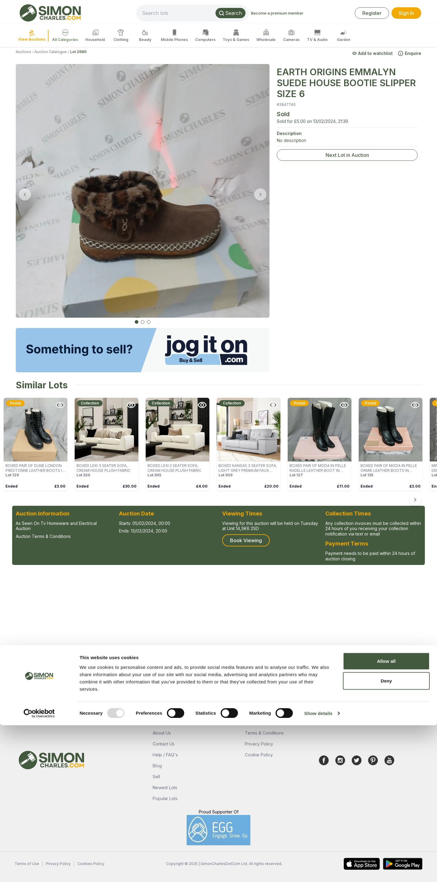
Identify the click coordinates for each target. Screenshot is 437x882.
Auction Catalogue (51, 51)
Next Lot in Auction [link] (347, 155)
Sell (156, 776)
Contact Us (163, 743)
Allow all (386, 817)
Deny (386, 837)
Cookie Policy (259, 754)
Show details (318, 870)
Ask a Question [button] (40, 684)
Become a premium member (297, 13)
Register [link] (371, 13)
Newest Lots (165, 787)
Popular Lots (165, 798)
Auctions (23, 51)
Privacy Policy (259, 743)
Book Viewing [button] (246, 540)
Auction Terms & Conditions (43, 536)
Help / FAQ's (165, 754)
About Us (162, 732)
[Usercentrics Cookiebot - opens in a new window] (39, 870)
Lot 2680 (78, 51)
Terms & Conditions (264, 732)
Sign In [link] (406, 13)
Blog (157, 765)
